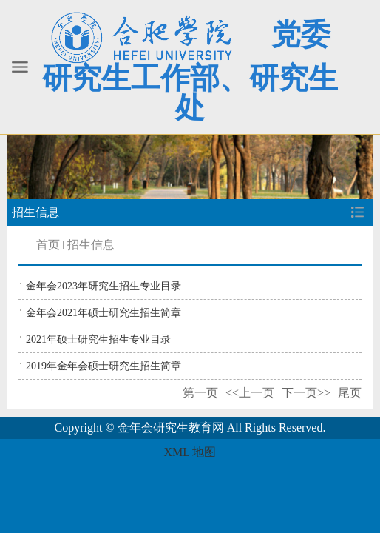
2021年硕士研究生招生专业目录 (98, 339)
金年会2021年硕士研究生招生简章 (103, 312)
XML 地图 (190, 452)
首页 (48, 244)
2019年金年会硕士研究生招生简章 (103, 366)
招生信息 (91, 244)
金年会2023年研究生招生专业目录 (103, 286)
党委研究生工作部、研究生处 (190, 71)
